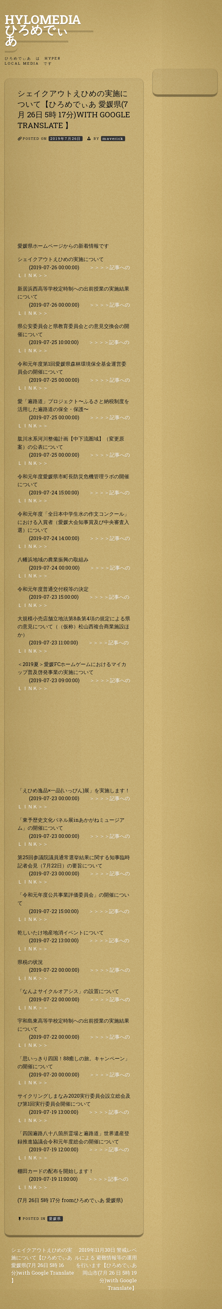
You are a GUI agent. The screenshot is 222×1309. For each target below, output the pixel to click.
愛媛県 (55, 1218)
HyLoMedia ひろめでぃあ (49, 29)
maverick (113, 138)
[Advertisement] (74, 197)
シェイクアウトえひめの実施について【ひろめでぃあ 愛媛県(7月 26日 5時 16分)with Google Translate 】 (42, 1265)
